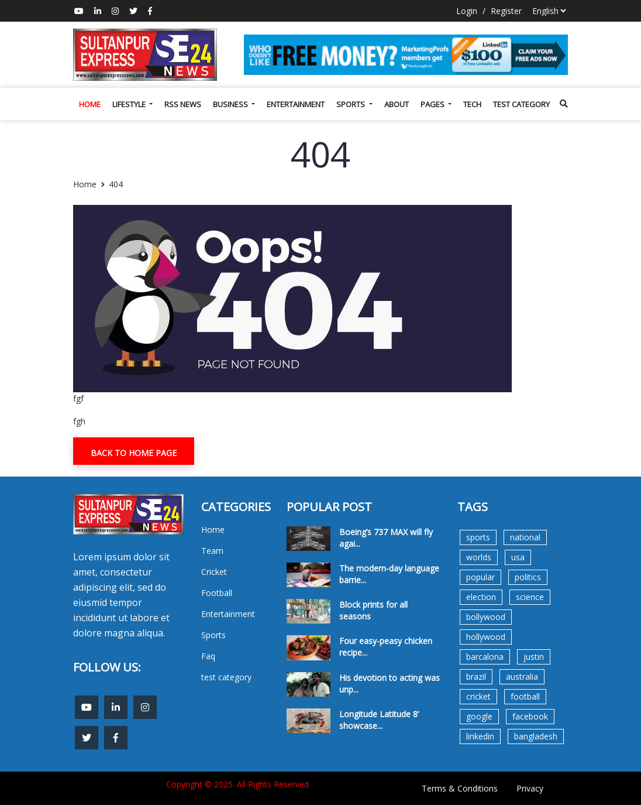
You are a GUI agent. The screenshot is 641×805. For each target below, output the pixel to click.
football (525, 696)
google (479, 716)
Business (231, 104)
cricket (478, 696)
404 (116, 184)
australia (522, 676)
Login (466, 10)
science (530, 596)
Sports (351, 104)
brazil (476, 676)
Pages (433, 104)
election (481, 596)
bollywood (485, 616)
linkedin (480, 736)
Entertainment (296, 104)
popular (480, 577)
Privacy (529, 788)
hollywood (485, 636)
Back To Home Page (134, 452)
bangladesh (535, 736)
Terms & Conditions (460, 788)
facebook (530, 716)
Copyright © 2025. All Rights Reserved (237, 784)
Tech (472, 104)
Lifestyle (129, 104)
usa (518, 557)
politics (528, 577)
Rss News (182, 104)
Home (90, 104)
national (525, 537)
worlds (478, 557)
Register (506, 10)
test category (521, 104)
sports (478, 537)
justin (533, 656)
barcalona (485, 656)
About (396, 104)
